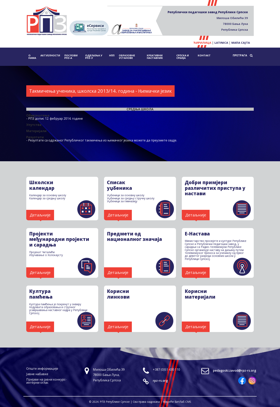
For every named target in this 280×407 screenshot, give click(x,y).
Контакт (204, 55)
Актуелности (50, 55)
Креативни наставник (155, 57)
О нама (32, 57)
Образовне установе (127, 57)
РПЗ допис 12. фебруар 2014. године (55, 118)
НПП (112, 55)
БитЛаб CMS (183, 402)
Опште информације (42, 368)
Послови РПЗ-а (71, 57)
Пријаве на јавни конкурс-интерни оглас (46, 381)
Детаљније (40, 215)
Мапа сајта (240, 42)
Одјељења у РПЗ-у (93, 57)
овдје (172, 140)
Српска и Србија (182, 57)
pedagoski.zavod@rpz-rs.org (234, 370)
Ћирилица (202, 42)
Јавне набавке (37, 374)
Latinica (221, 42)
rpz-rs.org (160, 380)
